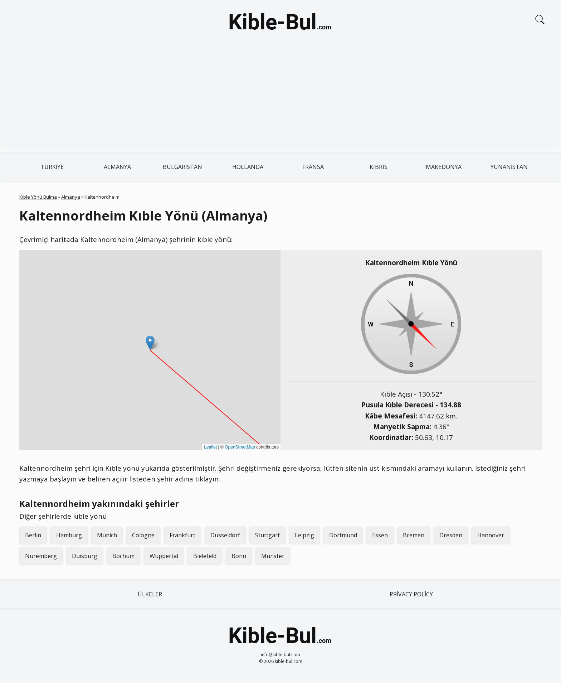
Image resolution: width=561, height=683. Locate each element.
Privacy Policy (411, 594)
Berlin (33, 535)
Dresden (450, 535)
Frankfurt (182, 535)
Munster (272, 556)
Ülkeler (150, 594)
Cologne (143, 535)
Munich (107, 535)
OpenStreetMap (240, 447)
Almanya (117, 167)
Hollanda (247, 167)
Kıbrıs (378, 167)
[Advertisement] (280, 99)
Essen (380, 535)
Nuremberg (41, 556)
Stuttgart (267, 535)
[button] (150, 342)
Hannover (490, 535)
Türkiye (52, 167)
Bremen (413, 535)
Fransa (313, 167)
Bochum (123, 556)
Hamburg (69, 535)
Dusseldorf (225, 535)
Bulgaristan (182, 167)
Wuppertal (164, 556)
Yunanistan (509, 167)
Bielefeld (204, 556)
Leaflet (210, 447)
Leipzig (304, 535)
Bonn (238, 556)
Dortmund (343, 535)
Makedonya (444, 167)
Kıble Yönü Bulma (38, 197)
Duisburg (84, 556)
